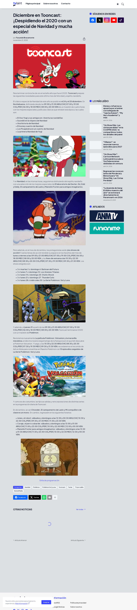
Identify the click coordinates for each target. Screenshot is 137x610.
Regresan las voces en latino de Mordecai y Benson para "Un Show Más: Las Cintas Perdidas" (113, 176)
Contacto (65, 3)
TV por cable (79, 487)
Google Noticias (59, 607)
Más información (21, 603)
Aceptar (46, 602)
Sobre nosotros (50, 3)
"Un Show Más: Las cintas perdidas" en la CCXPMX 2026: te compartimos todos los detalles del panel (113, 130)
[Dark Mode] (116, 4)
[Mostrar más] (55, 497)
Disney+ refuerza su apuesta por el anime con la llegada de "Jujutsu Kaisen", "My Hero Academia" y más (113, 112)
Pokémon (36, 487)
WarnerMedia (18, 491)
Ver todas (79, 509)
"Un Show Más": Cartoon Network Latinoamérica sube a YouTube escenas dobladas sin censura (113, 159)
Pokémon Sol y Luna (49, 487)
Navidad (27, 487)
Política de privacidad (77, 603)
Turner (70, 487)
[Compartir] (83, 39)
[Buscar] (121, 4)
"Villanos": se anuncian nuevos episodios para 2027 (112, 144)
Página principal (33, 3)
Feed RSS (56, 603)
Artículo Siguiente (77, 540)
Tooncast (62, 487)
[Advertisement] (107, 61)
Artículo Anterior (21, 540)
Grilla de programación (49, 480)
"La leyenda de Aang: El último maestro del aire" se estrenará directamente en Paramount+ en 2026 (113, 192)
